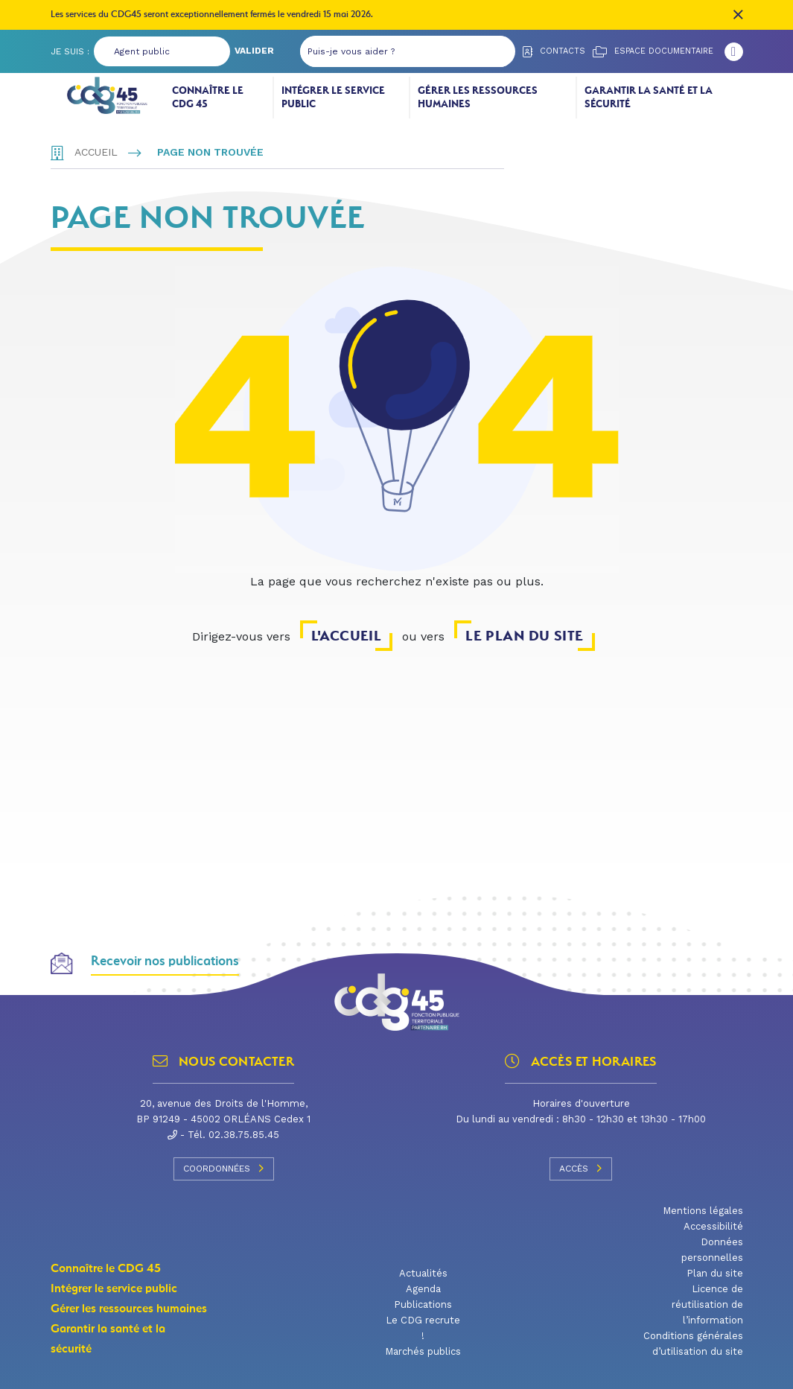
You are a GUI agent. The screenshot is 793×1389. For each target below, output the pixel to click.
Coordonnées (223, 1168)
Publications (423, 1304)
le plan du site (524, 635)
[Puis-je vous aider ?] (393, 51)
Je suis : (70, 51)
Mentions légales (703, 1210)
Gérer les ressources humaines (478, 97)
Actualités (423, 1273)
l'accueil (346, 635)
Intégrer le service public (333, 97)
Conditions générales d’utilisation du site (693, 1343)
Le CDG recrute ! (423, 1328)
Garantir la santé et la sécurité (649, 97)
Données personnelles (712, 1249)
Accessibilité (713, 1226)
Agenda (423, 1288)
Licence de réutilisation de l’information (707, 1304)
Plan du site (715, 1273)
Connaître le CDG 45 (207, 97)
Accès (580, 1168)
